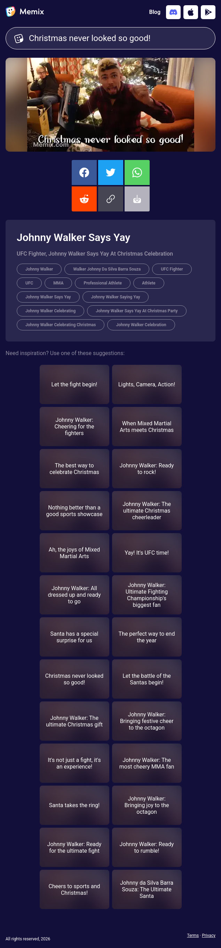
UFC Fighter (172, 269)
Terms (193, 935)
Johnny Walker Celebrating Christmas (60, 324)
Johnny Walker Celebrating (50, 310)
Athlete (149, 283)
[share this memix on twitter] (110, 172)
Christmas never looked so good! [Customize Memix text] (118, 38)
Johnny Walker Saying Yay (115, 297)
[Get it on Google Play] (208, 12)
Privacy (208, 935)
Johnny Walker (39, 269)
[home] (25, 12)
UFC (29, 283)
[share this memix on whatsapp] (137, 172)
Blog (154, 12)
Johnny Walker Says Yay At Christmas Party (136, 310)
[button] (110, 198)
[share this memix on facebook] (84, 172)
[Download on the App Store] (190, 12)
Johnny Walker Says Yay (48, 297)
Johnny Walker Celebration (141, 324)
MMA (58, 283)
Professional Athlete (102, 283)
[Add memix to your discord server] (173, 12)
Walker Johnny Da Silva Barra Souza (107, 269)
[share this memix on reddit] (84, 198)
